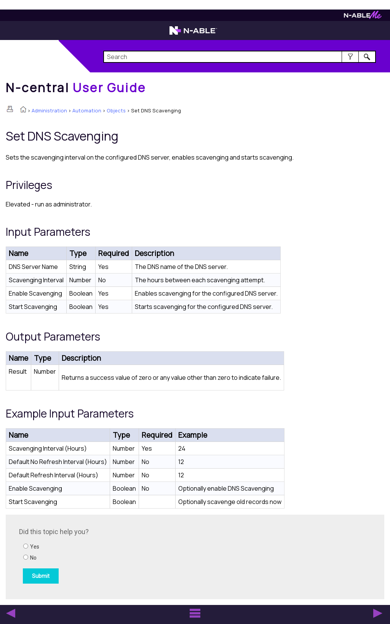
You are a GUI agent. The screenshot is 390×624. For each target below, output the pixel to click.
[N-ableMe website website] (363, 17)
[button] (350, 57)
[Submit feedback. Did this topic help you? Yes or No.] (122, 556)
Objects (116, 110)
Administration (49, 110)
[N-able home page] (193, 34)
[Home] (76, 87)
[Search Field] (239, 57)
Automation (86, 110)
